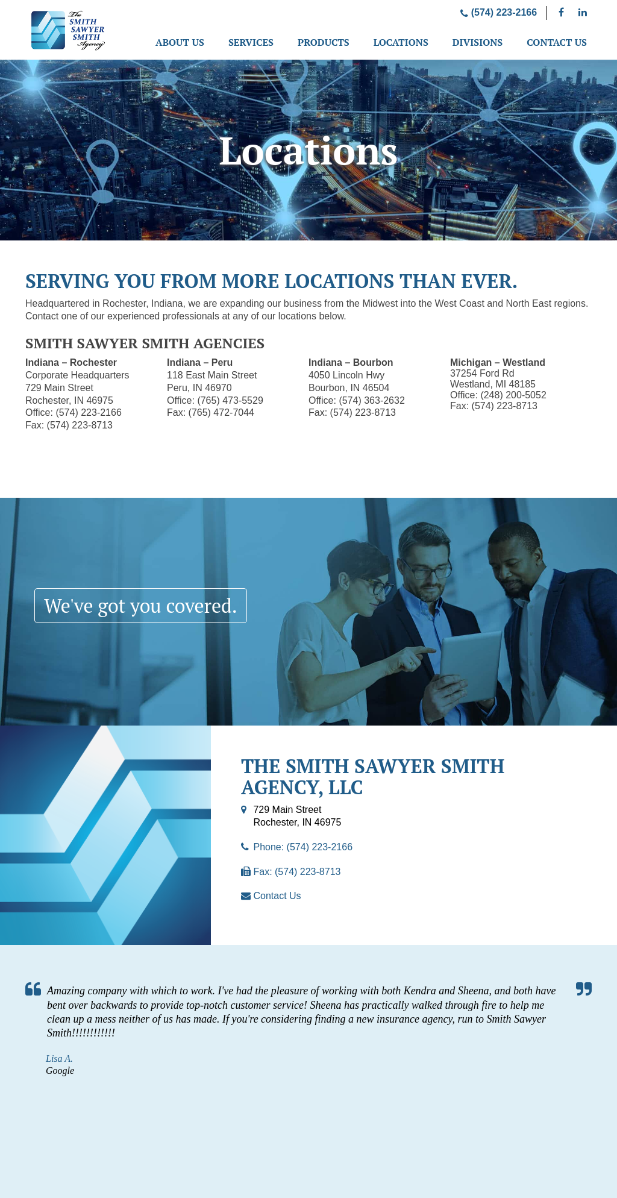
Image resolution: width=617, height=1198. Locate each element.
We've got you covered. (140, 605)
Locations (401, 42)
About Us (179, 42)
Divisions (478, 42)
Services (251, 42)
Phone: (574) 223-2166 (302, 847)
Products (323, 42)
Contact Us (557, 42)
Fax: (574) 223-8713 (296, 872)
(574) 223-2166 (498, 12)
